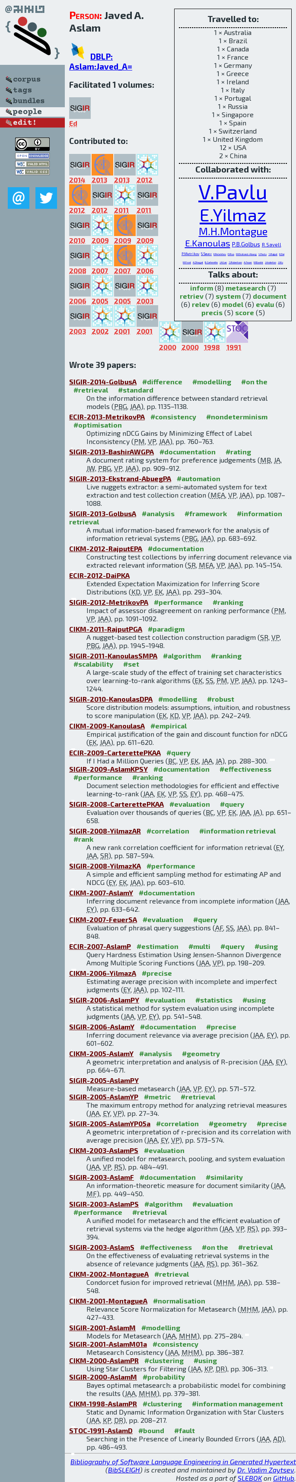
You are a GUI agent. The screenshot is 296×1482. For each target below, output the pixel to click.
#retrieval (90, 390)
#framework (206, 513)
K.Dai (281, 254)
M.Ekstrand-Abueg (246, 254)
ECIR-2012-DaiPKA (99, 575)
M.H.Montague (233, 231)
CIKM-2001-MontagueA (108, 1301)
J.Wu (280, 262)
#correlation (167, 831)
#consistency (173, 416)
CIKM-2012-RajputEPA (105, 548)
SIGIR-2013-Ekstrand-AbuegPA (120, 478)
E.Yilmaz (233, 214)
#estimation (157, 946)
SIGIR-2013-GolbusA (102, 513)
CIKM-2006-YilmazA (102, 973)
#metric (157, 1096)
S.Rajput (272, 254)
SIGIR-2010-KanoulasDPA (111, 699)
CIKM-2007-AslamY (101, 892)
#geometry (201, 1053)
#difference (162, 381)
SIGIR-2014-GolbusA (103, 381)
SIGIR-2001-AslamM (102, 1327)
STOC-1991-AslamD (101, 1430)
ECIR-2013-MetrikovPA (107, 416)
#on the (254, 381)
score (244, 312)
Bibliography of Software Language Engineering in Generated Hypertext (183, 1461)
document (269, 296)
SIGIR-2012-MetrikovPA (108, 602)
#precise (157, 973)
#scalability (93, 664)
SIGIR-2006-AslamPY (104, 1000)
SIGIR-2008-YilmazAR (105, 831)
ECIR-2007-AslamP (100, 946)
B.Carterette (211, 262)
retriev (192, 296)
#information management (237, 1403)
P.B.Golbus (246, 244)
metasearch (246, 288)
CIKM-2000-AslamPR (104, 1360)
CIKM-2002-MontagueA (109, 1274)
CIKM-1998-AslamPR (103, 1403)
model (232, 304)
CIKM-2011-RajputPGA (105, 629)
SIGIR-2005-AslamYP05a (109, 1123)
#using (266, 946)
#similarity (224, 1177)
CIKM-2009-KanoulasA (107, 726)
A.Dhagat (198, 262)
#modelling (211, 381)
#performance (178, 602)
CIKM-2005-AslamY (101, 1053)
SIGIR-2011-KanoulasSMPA (113, 656)
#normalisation (179, 1301)
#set (131, 664)
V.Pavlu (232, 191)
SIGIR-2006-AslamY (101, 1026)
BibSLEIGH (124, 1470)
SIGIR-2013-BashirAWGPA (111, 451)
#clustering (164, 1360)
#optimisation (97, 425)
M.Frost (187, 262)
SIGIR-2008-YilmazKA (105, 866)
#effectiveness (245, 769)
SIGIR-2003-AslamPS (104, 1204)
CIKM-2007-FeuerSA (103, 919)
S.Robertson (235, 262)
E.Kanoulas (207, 242)
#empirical (168, 726)
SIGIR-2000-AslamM (103, 1377)
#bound (151, 1430)
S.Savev (206, 254)
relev (201, 304)
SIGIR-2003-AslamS (101, 1247)
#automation (198, 478)
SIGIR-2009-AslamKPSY (108, 769)
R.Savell (271, 244)
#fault (184, 1430)
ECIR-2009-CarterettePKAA (115, 752)
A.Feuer (248, 262)
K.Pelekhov (219, 254)
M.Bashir (258, 262)
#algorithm (182, 656)
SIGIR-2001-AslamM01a (108, 1344)
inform (201, 288)
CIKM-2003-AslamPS (103, 1150)
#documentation (187, 451)
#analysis (158, 513)
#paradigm (166, 629)
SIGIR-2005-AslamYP (103, 1096)
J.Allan (223, 262)
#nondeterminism (236, 416)
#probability (164, 1377)
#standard (135, 390)
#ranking (228, 602)
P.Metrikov (190, 254)
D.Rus (231, 254)
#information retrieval (237, 831)
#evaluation (189, 804)
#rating (238, 451)
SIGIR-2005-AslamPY (104, 1080)
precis (212, 312)
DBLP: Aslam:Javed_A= (100, 61)
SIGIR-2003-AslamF (101, 1177)
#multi (199, 946)
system (228, 296)
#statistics (213, 1000)
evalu (265, 304)
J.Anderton (270, 262)
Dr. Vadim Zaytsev (265, 1470)
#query (178, 752)
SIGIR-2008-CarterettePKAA (116, 804)
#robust (220, 699)
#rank (83, 839)
